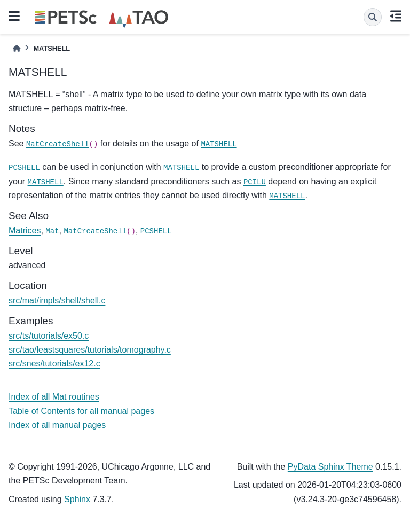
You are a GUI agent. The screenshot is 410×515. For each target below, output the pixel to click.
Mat (52, 231)
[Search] (373, 17)
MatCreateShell (57, 144)
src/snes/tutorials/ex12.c (54, 363)
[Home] (16, 48)
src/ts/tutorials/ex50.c (49, 335)
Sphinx (77, 499)
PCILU (254, 182)
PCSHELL (24, 167)
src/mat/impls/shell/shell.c (57, 300)
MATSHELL (218, 144)
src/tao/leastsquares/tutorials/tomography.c (90, 349)
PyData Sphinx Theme (330, 466)
